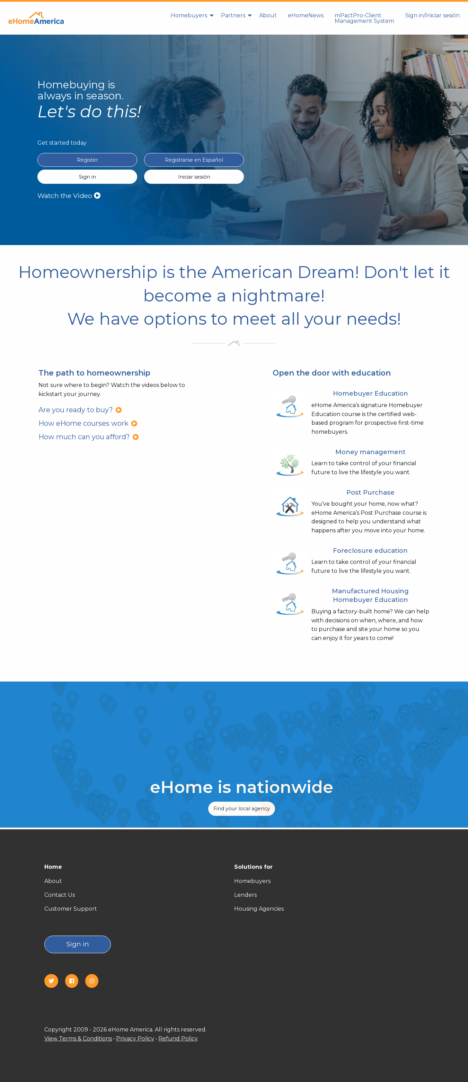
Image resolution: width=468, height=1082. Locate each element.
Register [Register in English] (87, 160)
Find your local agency (241, 808)
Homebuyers (252, 881)
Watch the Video (68, 195)
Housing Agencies (259, 908)
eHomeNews (306, 15)
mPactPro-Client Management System (364, 18)
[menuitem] (190, 18)
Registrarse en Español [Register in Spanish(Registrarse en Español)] (194, 160)
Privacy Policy (135, 1038)
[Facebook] (74, 981)
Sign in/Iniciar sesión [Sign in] (432, 15)
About (268, 15)
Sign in (78, 944)
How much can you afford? (88, 437)
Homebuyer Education (370, 393)
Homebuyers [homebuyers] (189, 15)
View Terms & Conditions (78, 1038)
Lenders (245, 895)
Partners (233, 15)
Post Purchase (370, 492)
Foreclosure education (370, 550)
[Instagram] (94, 981)
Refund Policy (178, 1038)
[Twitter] (54, 981)
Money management (370, 452)
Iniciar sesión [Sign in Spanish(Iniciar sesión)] (194, 177)
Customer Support (70, 908)
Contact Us (59, 895)
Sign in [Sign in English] (87, 177)
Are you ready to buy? (80, 410)
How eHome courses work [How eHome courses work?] (88, 423)
